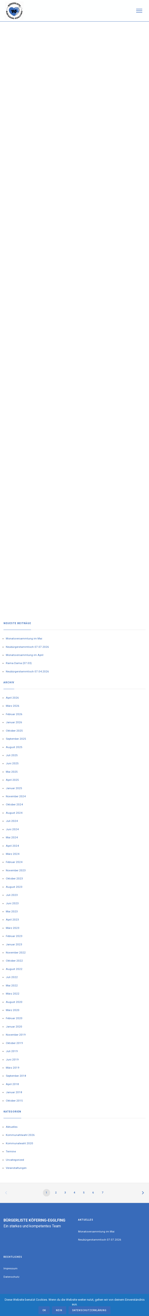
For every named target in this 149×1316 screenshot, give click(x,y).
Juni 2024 (12, 829)
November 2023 (16, 870)
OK (44, 1310)
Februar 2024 (14, 862)
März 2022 (12, 993)
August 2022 (14, 969)
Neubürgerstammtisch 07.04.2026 (27, 671)
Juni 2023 (12, 903)
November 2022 (16, 952)
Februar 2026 (14, 714)
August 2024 (14, 812)
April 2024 (12, 845)
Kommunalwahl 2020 (19, 1143)
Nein (59, 1310)
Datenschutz (11, 1276)
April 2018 (12, 1084)
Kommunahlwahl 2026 (20, 1135)
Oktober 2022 (14, 960)
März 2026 (12, 705)
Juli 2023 (12, 895)
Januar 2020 (14, 1026)
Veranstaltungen (16, 1168)
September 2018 (16, 1075)
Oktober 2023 (14, 878)
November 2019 (16, 1034)
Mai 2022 (12, 985)
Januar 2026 (14, 722)
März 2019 (12, 1067)
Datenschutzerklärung (89, 1310)
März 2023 (12, 928)
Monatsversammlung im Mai (24, 638)
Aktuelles (11, 1126)
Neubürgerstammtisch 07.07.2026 (27, 646)
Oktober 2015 (14, 1100)
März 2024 (12, 854)
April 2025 (12, 779)
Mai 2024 (12, 837)
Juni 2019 (12, 1059)
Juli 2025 (12, 755)
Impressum (10, 1268)
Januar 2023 (14, 944)
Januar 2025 (14, 788)
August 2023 (14, 886)
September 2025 (16, 738)
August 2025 (14, 747)
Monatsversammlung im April (24, 655)
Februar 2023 (14, 936)
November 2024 (16, 796)
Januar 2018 (14, 1092)
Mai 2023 (12, 911)
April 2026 (12, 697)
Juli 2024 (12, 821)
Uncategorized (15, 1159)
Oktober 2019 (14, 1043)
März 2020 (12, 1010)
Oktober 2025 (14, 730)
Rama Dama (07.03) (19, 663)
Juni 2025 (12, 763)
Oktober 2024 (14, 804)
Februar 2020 (14, 1018)
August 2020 (14, 1002)
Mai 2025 (12, 771)
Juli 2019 (12, 1051)
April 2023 (12, 919)
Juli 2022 (12, 977)
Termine (11, 1151)
